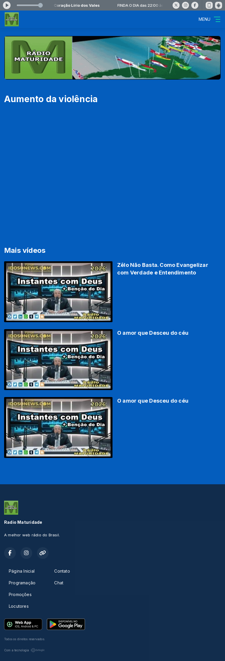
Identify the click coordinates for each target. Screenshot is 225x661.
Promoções (20, 594)
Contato (62, 571)
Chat (58, 582)
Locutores (19, 606)
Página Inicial (22, 571)
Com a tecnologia (24, 650)
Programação (22, 582)
